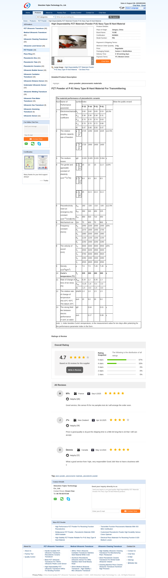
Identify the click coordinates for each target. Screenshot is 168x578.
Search (115, 17)
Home (28, 13)
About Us (49, 13)
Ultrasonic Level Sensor (33, 46)
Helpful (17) (75, 455)
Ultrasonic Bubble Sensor (33, 70)
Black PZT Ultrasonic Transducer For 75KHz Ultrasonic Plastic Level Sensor (56, 562)
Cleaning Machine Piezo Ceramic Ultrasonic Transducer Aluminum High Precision (110, 567)
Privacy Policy (37, 575)
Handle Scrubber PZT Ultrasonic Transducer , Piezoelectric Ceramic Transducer (53, 554)
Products (38, 13)
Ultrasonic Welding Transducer (35, 92)
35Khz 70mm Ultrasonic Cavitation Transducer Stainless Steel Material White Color (83, 553)
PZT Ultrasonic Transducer (34, 28)
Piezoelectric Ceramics (32, 66)
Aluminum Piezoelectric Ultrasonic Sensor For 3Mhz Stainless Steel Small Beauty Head (82, 561)
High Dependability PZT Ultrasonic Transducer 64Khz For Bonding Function (55, 569)
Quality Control (76, 13)
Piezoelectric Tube (30, 62)
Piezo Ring (28, 54)
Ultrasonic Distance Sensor (34, 81)
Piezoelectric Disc (30, 58)
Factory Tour (61, 13)
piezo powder (60, 476)
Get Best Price (84, 70)
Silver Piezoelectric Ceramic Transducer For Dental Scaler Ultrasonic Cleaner (109, 560)
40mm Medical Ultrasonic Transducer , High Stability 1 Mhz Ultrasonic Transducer (81, 569)
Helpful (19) (75, 426)
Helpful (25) (75, 399)
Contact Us (90, 13)
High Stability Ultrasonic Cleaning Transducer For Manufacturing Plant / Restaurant (110, 553)
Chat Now (136, 5)
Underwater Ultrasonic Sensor (35, 85)
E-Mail (130, 557)
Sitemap (131, 560)
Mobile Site (132, 563)
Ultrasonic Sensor (30, 116)
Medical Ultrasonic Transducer (35, 32)
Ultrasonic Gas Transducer (34, 105)
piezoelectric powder (90, 476)
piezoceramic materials (74, 476)
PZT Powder (42, 21)
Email (143, 5)
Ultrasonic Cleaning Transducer (36, 39)
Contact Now (36, 139)
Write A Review (74, 370)
